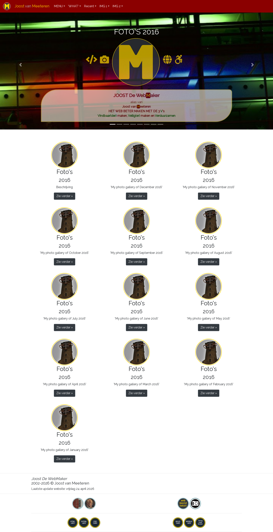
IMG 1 (103, 6)
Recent (89, 6)
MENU (58, 6)
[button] (20, 64)
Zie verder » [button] (64, 196)
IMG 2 (116, 6)
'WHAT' (73, 6)
